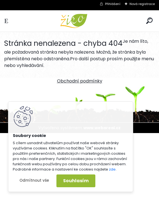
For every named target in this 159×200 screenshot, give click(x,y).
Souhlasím (76, 181)
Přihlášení (112, 4)
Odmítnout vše (34, 180)
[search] (149, 20)
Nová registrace (142, 4)
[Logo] (79, 21)
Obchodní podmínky (79, 81)
